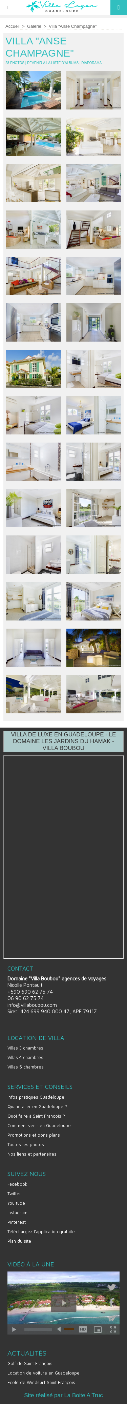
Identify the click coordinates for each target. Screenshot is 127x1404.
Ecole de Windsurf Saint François (41, 1382)
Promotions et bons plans (33, 1135)
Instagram (17, 1212)
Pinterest (16, 1222)
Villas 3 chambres (25, 1048)
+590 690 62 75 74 (30, 992)
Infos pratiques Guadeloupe (35, 1097)
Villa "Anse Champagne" (73, 26)
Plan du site (19, 1241)
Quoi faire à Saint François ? (36, 1116)
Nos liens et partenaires (32, 1154)
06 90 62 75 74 (25, 998)
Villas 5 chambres (25, 1067)
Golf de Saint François (29, 1363)
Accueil (12, 26)
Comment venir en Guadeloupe (39, 1125)
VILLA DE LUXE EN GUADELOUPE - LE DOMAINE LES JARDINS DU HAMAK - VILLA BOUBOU (63, 741)
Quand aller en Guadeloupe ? (37, 1106)
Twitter (14, 1193)
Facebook (17, 1184)
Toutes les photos (25, 1144)
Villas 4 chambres (25, 1057)
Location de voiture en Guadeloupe (43, 1373)
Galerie (34, 26)
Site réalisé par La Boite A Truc (63, 1395)
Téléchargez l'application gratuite (41, 1231)
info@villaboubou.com (32, 1005)
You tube (16, 1203)
